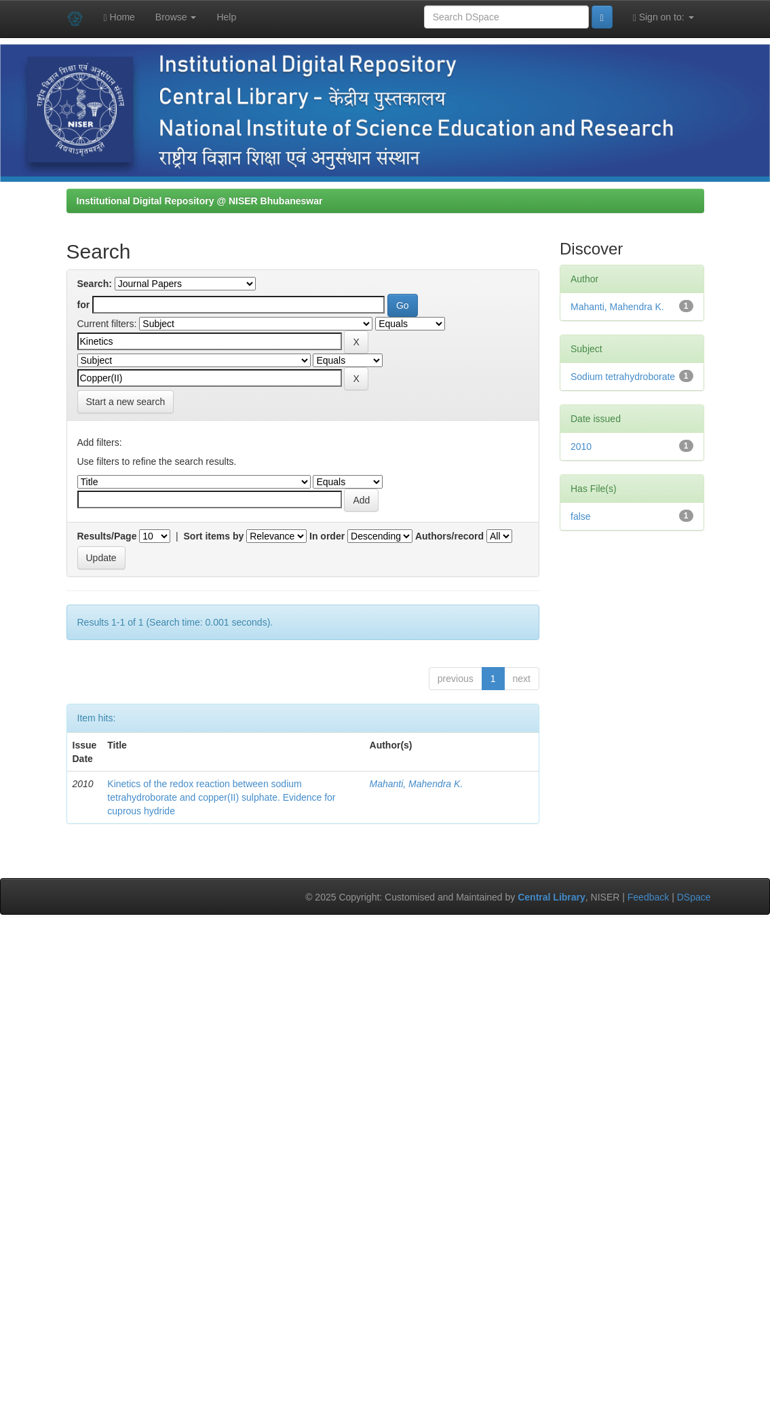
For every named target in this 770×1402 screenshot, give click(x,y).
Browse (176, 17)
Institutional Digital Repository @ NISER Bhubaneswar (200, 200)
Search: (94, 283)
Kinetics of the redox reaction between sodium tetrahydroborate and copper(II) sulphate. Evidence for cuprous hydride (221, 797)
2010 (581, 446)
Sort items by (214, 536)
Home (119, 17)
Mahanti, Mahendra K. (416, 783)
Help (226, 17)
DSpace (694, 897)
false (581, 516)
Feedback (648, 897)
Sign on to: (663, 17)
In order (327, 536)
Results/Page (107, 536)
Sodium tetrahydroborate (623, 376)
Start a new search (126, 401)
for (83, 304)
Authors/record (449, 536)
